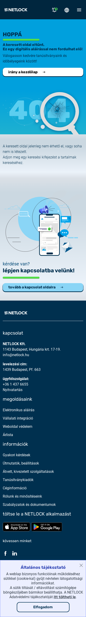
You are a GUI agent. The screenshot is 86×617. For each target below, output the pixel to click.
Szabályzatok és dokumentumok (29, 504)
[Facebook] (5, 553)
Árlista (8, 435)
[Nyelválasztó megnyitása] (67, 10)
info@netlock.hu (16, 355)
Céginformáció (15, 488)
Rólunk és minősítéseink (22, 496)
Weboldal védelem (17, 426)
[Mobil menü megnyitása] (79, 9)
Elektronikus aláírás (18, 410)
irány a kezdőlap (27, 72)
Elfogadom (43, 607)
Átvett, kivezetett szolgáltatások (28, 471)
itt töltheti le (65, 597)
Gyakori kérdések (16, 455)
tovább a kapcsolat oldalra (36, 287)
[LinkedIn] (14, 553)
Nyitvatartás (12, 390)
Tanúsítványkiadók (18, 480)
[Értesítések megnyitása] (54, 10)
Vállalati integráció (18, 418)
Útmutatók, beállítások (21, 463)
